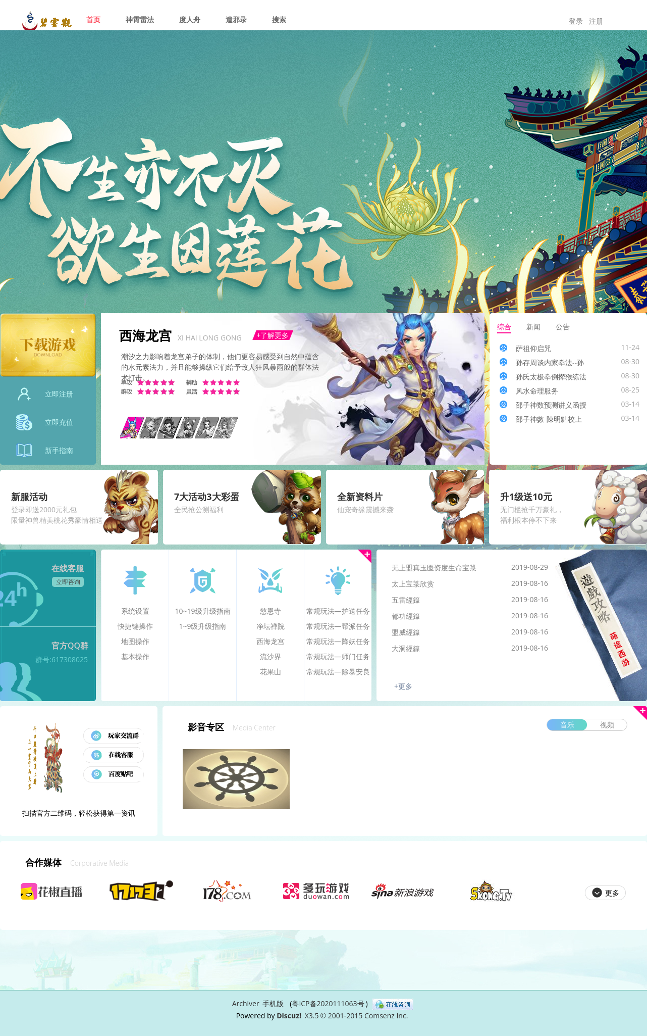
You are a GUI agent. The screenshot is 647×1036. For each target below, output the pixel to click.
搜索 (279, 19)
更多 (364, 556)
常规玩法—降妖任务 (338, 641)
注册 (596, 21)
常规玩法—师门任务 (338, 656)
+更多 (403, 686)
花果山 (270, 671)
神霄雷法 (140, 19)
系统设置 (135, 611)
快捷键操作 (135, 626)
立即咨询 (68, 581)
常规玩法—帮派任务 (338, 626)
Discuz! (289, 1015)
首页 (93, 19)
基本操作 (135, 656)
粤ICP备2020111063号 (328, 1003)
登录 (576, 21)
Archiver (245, 1003)
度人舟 (189, 19)
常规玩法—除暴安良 (338, 671)
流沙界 (270, 656)
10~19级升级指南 (202, 611)
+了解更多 (272, 335)
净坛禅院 (270, 626)
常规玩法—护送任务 (338, 611)
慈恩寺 (270, 611)
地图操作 (135, 641)
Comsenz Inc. (386, 1015)
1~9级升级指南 (202, 626)
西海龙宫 (270, 641)
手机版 (273, 1003)
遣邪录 (236, 19)
